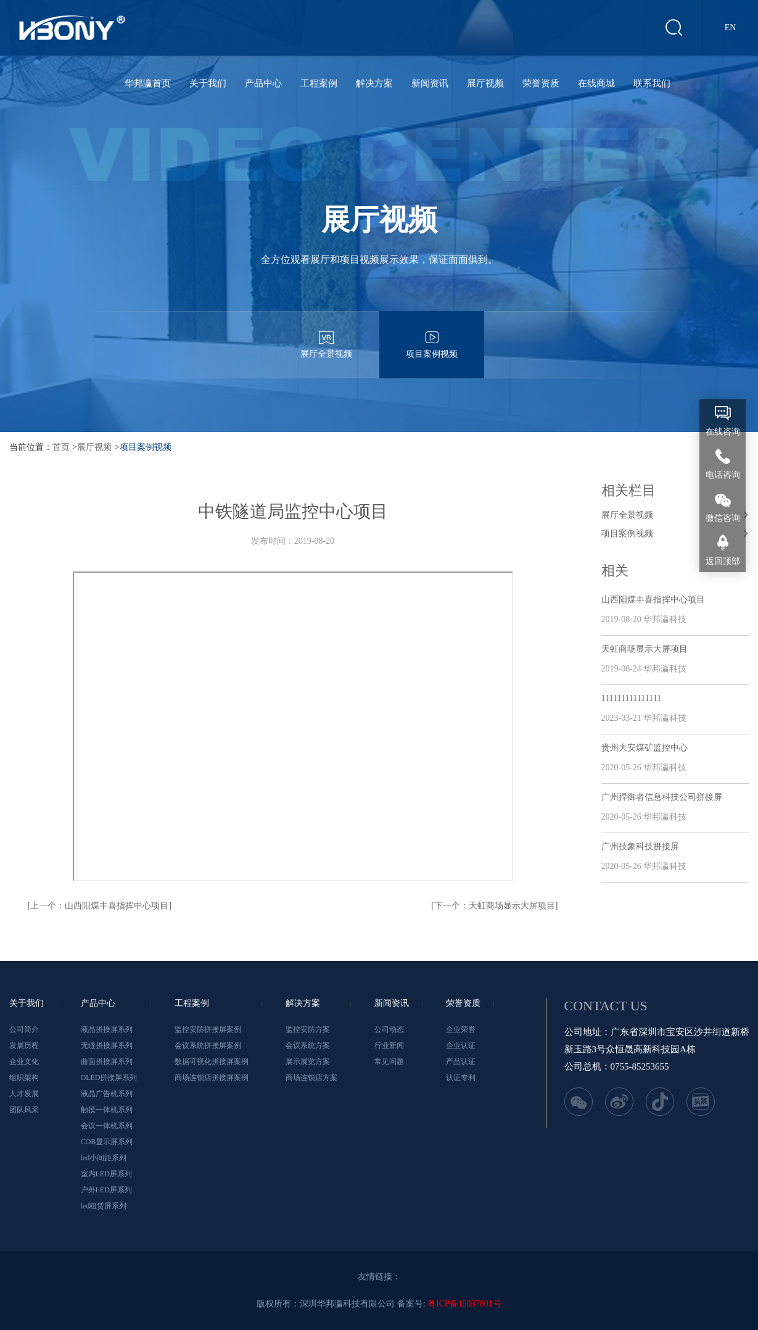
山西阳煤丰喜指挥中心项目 (653, 599)
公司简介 (24, 1029)
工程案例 (318, 83)
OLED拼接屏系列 (109, 1077)
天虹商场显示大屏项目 (644, 649)
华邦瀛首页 (148, 83)
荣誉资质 (540, 83)
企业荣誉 (461, 1029)
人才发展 (24, 1093)
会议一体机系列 (107, 1125)
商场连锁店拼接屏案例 (212, 1077)
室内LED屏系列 (106, 1174)
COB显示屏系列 (107, 1141)
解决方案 (374, 83)
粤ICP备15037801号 (464, 1303)
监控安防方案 (308, 1029)
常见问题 (389, 1061)
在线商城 (596, 83)
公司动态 (389, 1029)
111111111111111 (631, 698)
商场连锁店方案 (311, 1077)
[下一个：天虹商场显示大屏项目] (494, 905)
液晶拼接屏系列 (107, 1029)
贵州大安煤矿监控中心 (644, 747)
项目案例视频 (431, 335)
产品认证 (461, 1061)
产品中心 (263, 83)
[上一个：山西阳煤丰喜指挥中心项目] (99, 905)
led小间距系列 (104, 1157)
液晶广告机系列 (107, 1093)
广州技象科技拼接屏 (640, 846)
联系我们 (651, 83)
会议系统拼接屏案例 (208, 1045)
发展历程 (24, 1045)
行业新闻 (389, 1045)
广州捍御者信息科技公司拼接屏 (661, 797)
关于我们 (207, 83)
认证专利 (461, 1077)
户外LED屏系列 (106, 1190)
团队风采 (24, 1109)
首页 (61, 447)
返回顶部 (723, 561)
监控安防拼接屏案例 (208, 1029)
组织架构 (24, 1077)
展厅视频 (485, 83)
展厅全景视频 (326, 335)
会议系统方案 (308, 1045)
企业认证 (461, 1045)
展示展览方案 (308, 1061)
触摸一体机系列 (107, 1109)
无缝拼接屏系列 (107, 1045)
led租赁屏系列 (104, 1206)
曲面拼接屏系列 (107, 1061)
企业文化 (24, 1061)
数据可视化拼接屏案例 (212, 1061)
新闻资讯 (429, 83)
